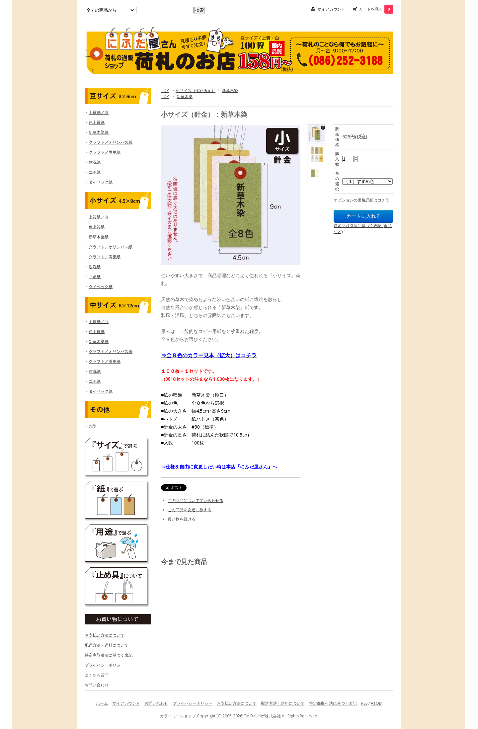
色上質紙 (97, 122)
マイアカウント (331, 9)
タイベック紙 (101, 182)
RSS (364, 703)
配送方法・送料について (106, 645)
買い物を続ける (182, 519)
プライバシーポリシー (104, 665)
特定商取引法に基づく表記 (108, 655)
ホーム (102, 703)
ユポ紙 (95, 172)
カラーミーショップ (178, 716)
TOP (165, 90)
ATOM (376, 703)
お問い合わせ (97, 685)
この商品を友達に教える (189, 510)
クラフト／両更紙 (104, 152)
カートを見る (376, 9)
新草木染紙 (99, 132)
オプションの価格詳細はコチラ (361, 200)
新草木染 (230, 90)
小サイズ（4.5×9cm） (195, 90)
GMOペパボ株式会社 (262, 716)
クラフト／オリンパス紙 (110, 142)
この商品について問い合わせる (195, 500)
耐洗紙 (95, 162)
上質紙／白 (99, 112)
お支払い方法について (104, 635)
